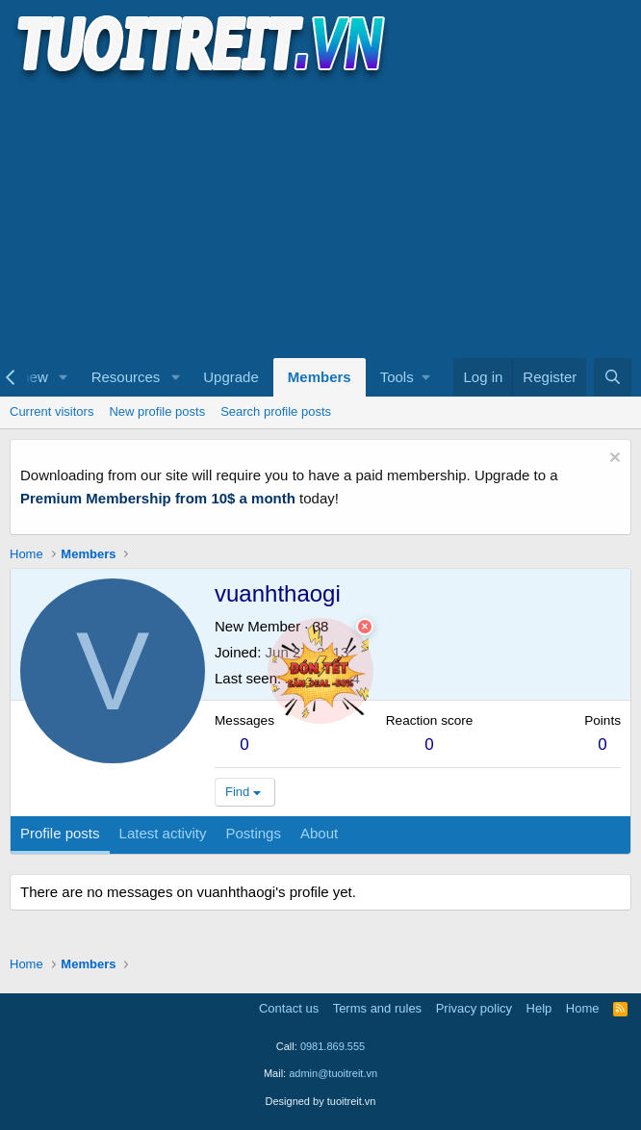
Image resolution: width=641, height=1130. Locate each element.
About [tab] (319, 833)
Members (319, 377)
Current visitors (51, 411)
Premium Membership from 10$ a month (157, 498)
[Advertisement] (320, 217)
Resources (126, 377)
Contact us (289, 1008)
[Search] (612, 377)
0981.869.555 (332, 1046)
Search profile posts (275, 411)
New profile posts (157, 411)
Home (583, 1008)
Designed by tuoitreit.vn (321, 1101)
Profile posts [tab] (60, 833)
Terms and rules (377, 1008)
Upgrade (231, 377)
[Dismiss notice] (612, 459)
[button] (63, 377)
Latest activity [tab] (163, 833)
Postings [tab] (253, 833)
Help (539, 1008)
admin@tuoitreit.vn (333, 1073)
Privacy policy (474, 1008)
